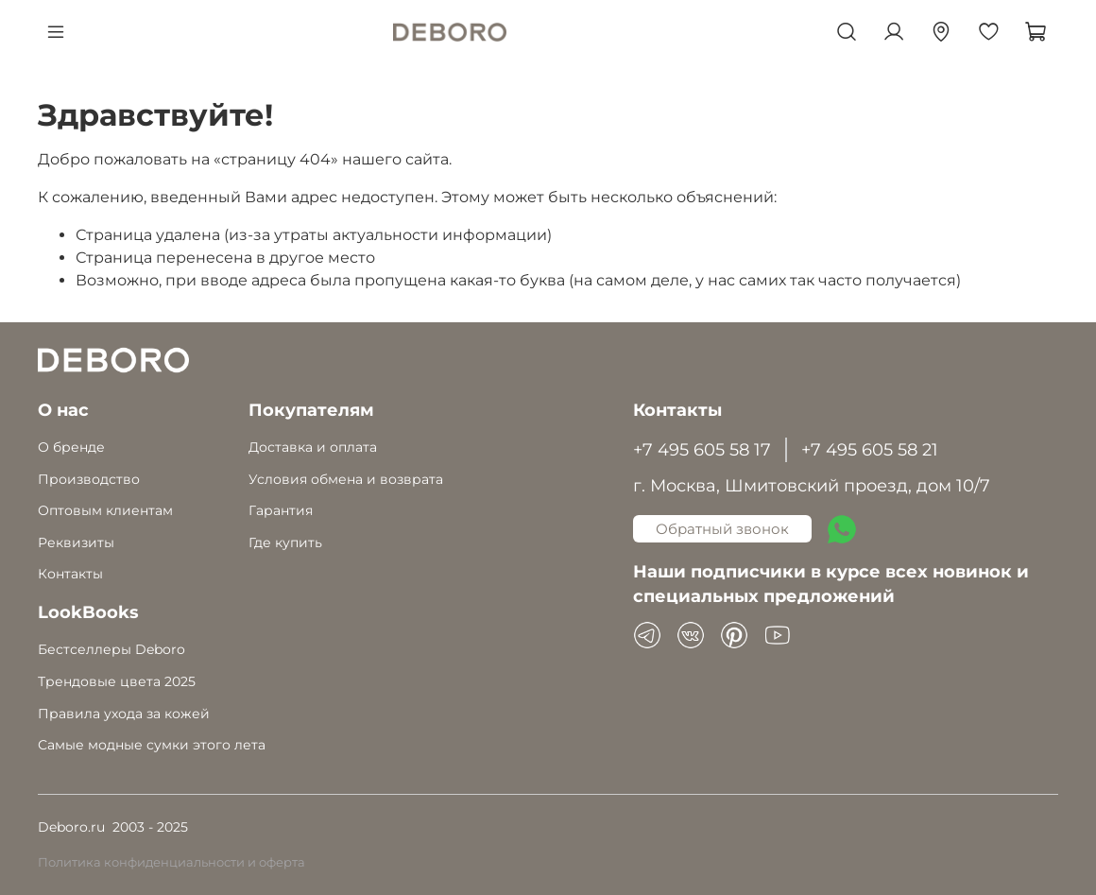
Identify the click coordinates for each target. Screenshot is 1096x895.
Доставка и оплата (312, 447)
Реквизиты (76, 542)
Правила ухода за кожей (124, 713)
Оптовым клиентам (105, 510)
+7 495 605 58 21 (869, 449)
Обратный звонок (722, 529)
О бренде (71, 447)
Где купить (285, 542)
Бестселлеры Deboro (111, 649)
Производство (89, 479)
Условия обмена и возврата (345, 479)
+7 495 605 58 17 (702, 449)
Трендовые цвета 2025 (117, 681)
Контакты (70, 573)
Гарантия (280, 510)
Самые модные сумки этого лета (151, 744)
